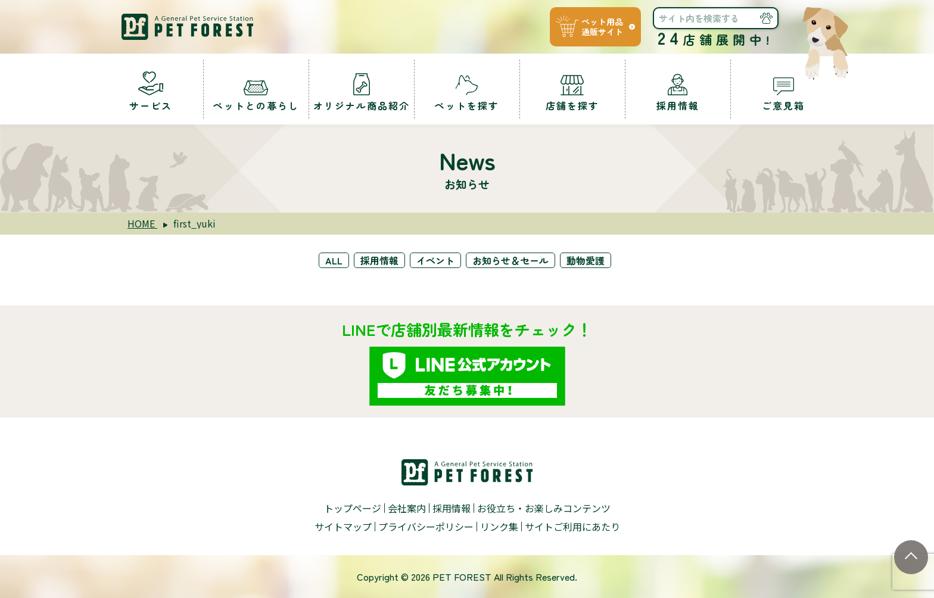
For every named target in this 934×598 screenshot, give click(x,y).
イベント (435, 260)
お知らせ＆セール (510, 260)
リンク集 (499, 526)
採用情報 (379, 260)
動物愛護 (585, 260)
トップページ (352, 508)
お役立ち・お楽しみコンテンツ (544, 508)
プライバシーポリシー (426, 526)
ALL (334, 260)
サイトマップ (343, 526)
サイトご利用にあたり (572, 526)
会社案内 (407, 508)
